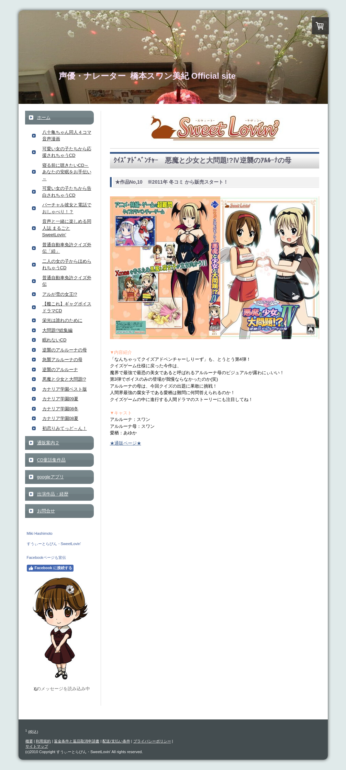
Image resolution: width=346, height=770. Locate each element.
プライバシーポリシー (152, 741)
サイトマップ (36, 746)
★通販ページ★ (125, 443)
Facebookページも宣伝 (46, 557)
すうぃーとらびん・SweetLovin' (54, 544)
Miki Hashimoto (40, 533)
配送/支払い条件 (116, 741)
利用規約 (43, 741)
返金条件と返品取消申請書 (76, 741)
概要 (29, 741)
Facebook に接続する (50, 568)
